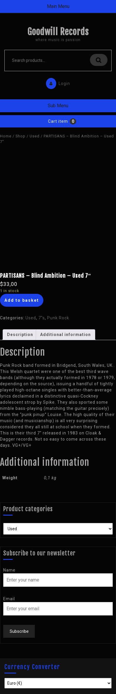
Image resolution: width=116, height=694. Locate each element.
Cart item (58, 121)
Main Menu (58, 6)
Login (56, 82)
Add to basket (21, 300)
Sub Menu (58, 105)
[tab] (20, 334)
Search (99, 60)
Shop (20, 136)
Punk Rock (58, 318)
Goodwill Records (58, 31)
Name (9, 570)
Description (20, 334)
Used (35, 136)
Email (9, 598)
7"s (41, 318)
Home (5, 136)
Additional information (65, 334)
